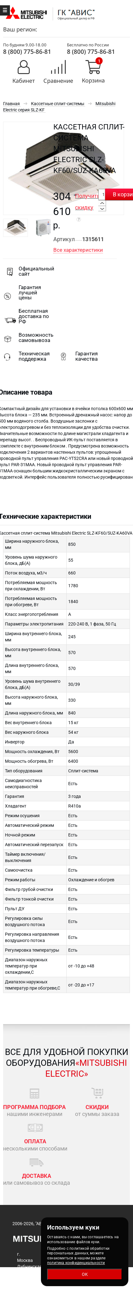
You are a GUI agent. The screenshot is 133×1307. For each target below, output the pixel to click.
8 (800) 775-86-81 (27, 51)
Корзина (93, 80)
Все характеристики (78, 250)
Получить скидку (87, 207)
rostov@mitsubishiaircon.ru (99, 1303)
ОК (85, 1274)
